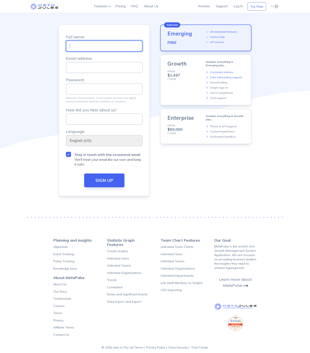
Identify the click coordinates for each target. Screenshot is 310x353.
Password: (75, 79)
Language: (75, 131)
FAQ (134, 6)
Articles (204, 6)
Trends (112, 280)
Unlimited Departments (177, 276)
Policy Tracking (63, 261)
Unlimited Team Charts (177, 247)
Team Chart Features (180, 240)
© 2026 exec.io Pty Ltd (118, 347)
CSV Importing (171, 290)
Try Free (256, 6)
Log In (238, 6)
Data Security (178, 347)
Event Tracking (63, 254)
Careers (59, 306)
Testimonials (62, 299)
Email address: (79, 58)
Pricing (120, 6)
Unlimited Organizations (124, 273)
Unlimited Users (118, 258)
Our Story (60, 291)
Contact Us (61, 335)
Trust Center (199, 347)
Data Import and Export (124, 302)
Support (222, 6)
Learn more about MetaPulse (235, 282)
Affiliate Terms (63, 327)
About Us (151, 6)
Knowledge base (65, 268)
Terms (57, 313)
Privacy (58, 320)
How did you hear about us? (91, 109)
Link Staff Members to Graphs (182, 283)
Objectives (60, 247)
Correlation (115, 287)
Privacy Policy (155, 347)
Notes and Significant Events (127, 294)
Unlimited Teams (119, 265)
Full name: (75, 36)
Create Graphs (117, 251)
